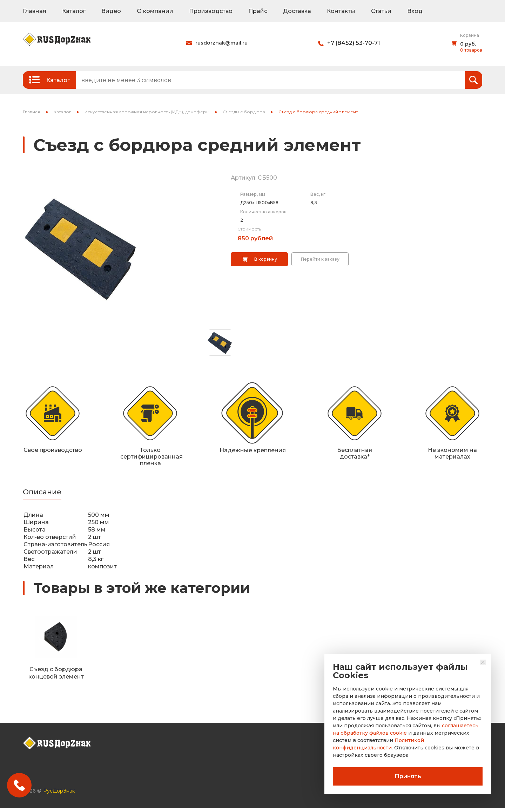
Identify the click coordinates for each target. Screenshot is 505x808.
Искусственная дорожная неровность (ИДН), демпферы (147, 111)
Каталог (74, 11)
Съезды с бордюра (244, 111)
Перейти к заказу (320, 259)
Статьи (381, 11)
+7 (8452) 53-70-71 (353, 43)
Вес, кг (317, 194)
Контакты (341, 11)
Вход (415, 11)
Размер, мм (252, 194)
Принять (408, 776)
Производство (211, 11)
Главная (34, 11)
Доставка (297, 11)
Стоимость (249, 229)
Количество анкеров (263, 211)
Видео (111, 11)
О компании (155, 11)
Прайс (257, 11)
